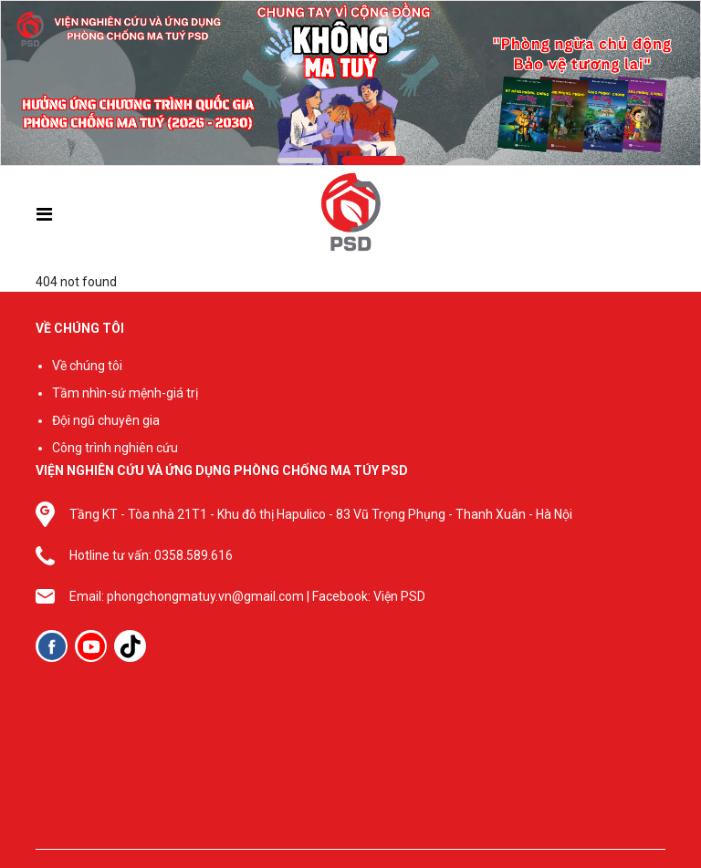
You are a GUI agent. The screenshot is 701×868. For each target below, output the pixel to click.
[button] (300, 160)
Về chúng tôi (87, 365)
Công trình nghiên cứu (115, 447)
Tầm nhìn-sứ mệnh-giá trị (125, 393)
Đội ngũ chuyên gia (106, 420)
